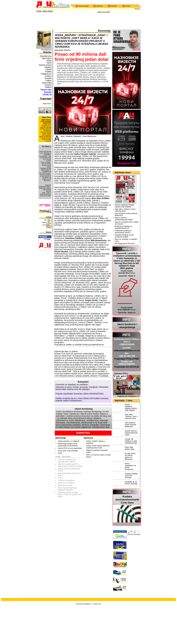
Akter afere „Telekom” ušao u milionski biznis (125, 210)
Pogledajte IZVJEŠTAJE (126, 367)
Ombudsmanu (75, 400)
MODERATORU (96, 394)
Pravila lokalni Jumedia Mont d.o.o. (126, 272)
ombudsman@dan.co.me (127, 350)
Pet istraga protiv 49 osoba (125, 243)
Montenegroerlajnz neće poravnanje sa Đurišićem (68, 445)
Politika (48, 72)
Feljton (48, 80)
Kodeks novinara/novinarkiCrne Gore (127, 499)
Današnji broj (45, 56)
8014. (136, 49)
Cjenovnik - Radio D (126, 276)
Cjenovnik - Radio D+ (127, 313)
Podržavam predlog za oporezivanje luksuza (123, 232)
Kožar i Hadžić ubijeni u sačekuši (95, 442)
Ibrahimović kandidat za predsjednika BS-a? (123, 227)
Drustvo (48, 85)
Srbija (48, 60)
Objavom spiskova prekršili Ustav (97, 451)
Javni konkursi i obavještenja (127, 326)
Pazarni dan (46, 90)
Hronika (48, 78)
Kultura (48, 76)
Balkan (48, 87)
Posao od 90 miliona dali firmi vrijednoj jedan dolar (98, 447)
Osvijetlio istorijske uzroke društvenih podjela (124, 236)
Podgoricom (46, 74)
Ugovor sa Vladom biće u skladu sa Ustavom (127, 223)
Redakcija (114, 6)
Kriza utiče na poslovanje (68, 451)
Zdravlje (47, 92)
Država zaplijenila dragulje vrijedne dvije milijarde (124, 206)
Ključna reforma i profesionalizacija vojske (124, 219)
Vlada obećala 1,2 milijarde (68, 441)
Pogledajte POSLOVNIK (126, 359)
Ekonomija (46, 83)
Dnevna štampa (83, 6)
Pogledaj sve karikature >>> (128, 396)
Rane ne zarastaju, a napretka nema (126, 240)
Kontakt (127, 6)
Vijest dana (46, 58)
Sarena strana (45, 65)
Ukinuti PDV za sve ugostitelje (70, 448)
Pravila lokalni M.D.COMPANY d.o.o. (127, 309)
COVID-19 (46, 94)
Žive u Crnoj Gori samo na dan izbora (98, 456)
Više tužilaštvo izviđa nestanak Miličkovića (126, 214)
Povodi (48, 69)
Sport (49, 63)
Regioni (48, 67)
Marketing (100, 6)
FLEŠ (60, 453)
